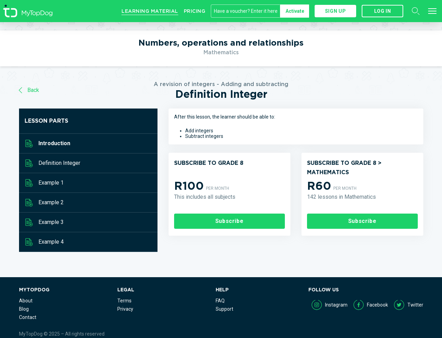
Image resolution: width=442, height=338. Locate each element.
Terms (124, 300)
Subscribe (229, 221)
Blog (24, 309)
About (26, 300)
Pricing (195, 11)
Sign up (335, 11)
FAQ (220, 300)
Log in (382, 11)
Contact (27, 317)
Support (224, 309)
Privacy (125, 309)
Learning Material (149, 11)
